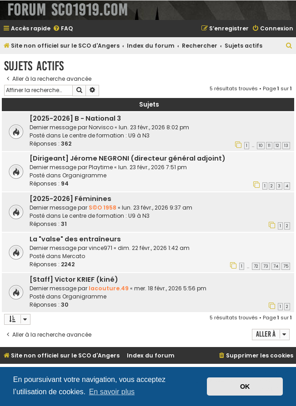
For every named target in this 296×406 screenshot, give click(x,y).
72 (256, 266)
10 (261, 145)
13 (286, 145)
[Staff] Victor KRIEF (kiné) (74, 279)
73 (265, 266)
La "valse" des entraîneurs (75, 239)
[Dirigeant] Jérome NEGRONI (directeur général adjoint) (128, 158)
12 (277, 145)
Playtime (101, 167)
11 (269, 145)
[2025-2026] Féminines (70, 198)
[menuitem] (63, 29)
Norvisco (101, 127)
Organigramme (84, 175)
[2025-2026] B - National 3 (75, 118)
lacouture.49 (109, 288)
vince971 (100, 248)
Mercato (73, 256)
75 (285, 266)
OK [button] (245, 386)
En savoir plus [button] (112, 392)
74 (275, 266)
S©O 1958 (102, 207)
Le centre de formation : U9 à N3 (106, 135)
